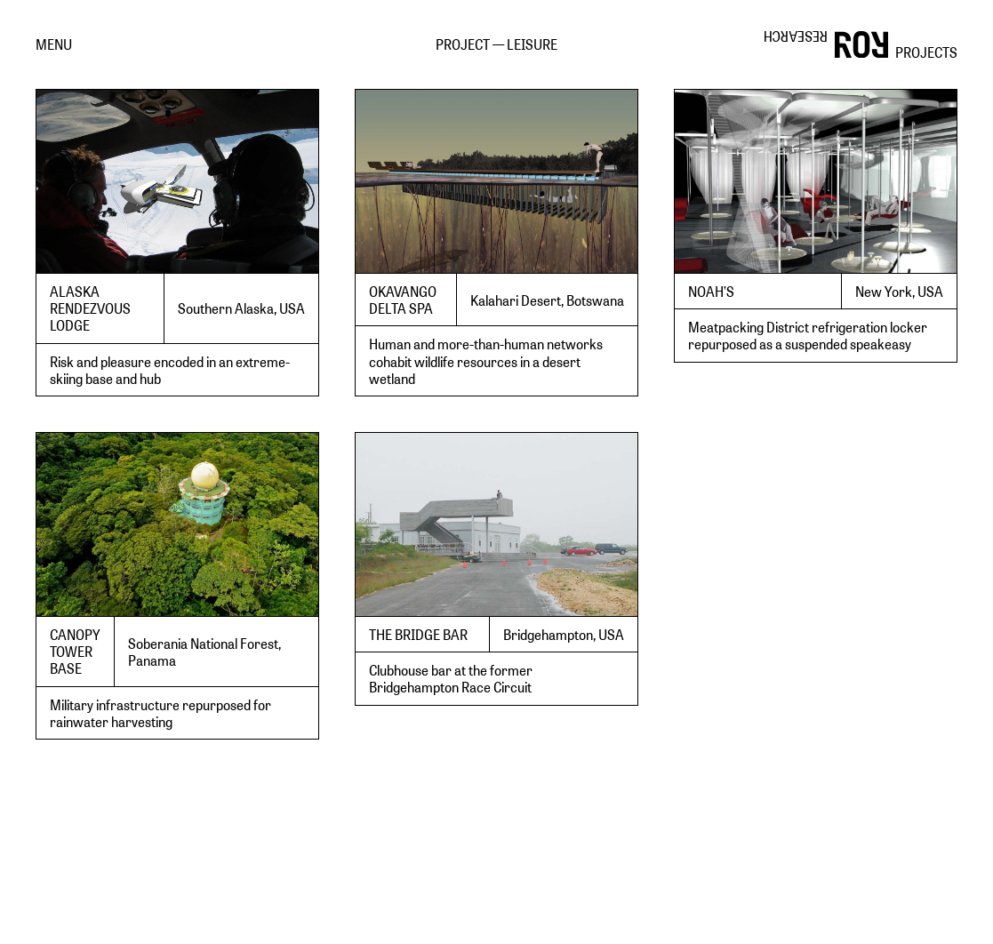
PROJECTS (926, 52)
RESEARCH (796, 36)
